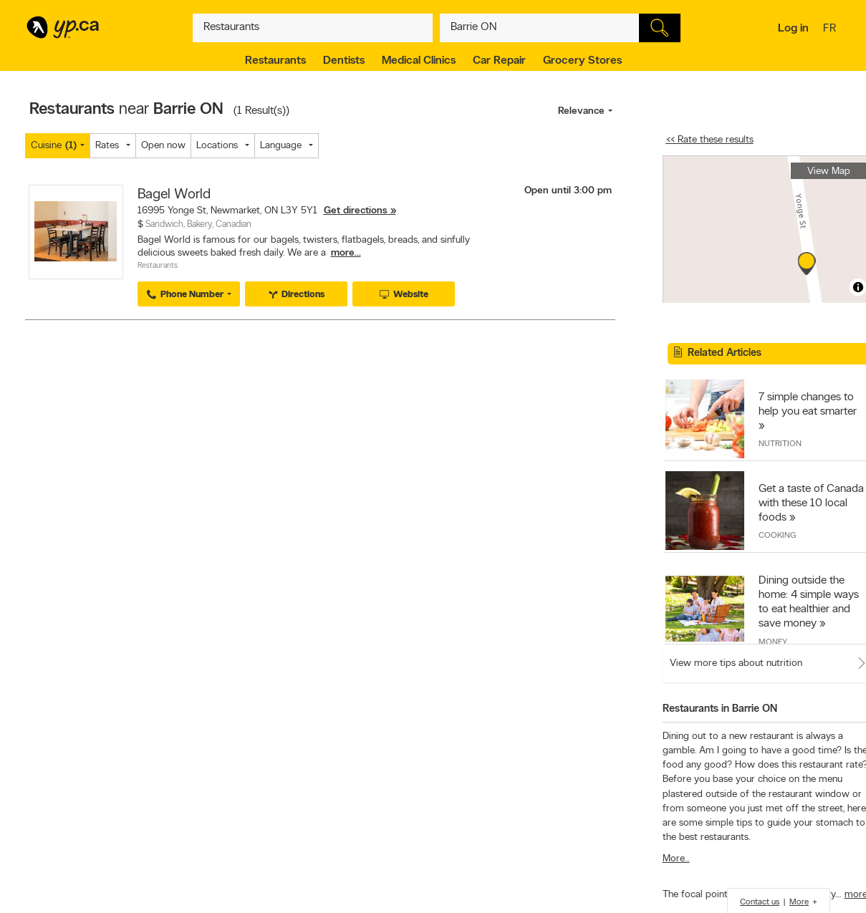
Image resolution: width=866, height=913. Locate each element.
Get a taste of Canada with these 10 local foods (811, 503)
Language (281, 145)
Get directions (356, 211)
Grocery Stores (582, 61)
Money (773, 642)
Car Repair (499, 61)
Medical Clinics (419, 61)
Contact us (759, 902)
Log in (793, 28)
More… (676, 859)
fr (831, 29)
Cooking (777, 535)
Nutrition (780, 444)
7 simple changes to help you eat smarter (808, 404)
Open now (163, 145)
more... (346, 253)
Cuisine (54, 145)
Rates (107, 145)
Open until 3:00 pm (568, 190)
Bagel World (174, 195)
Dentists (344, 61)
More (799, 902)
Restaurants (275, 61)
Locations (217, 145)
